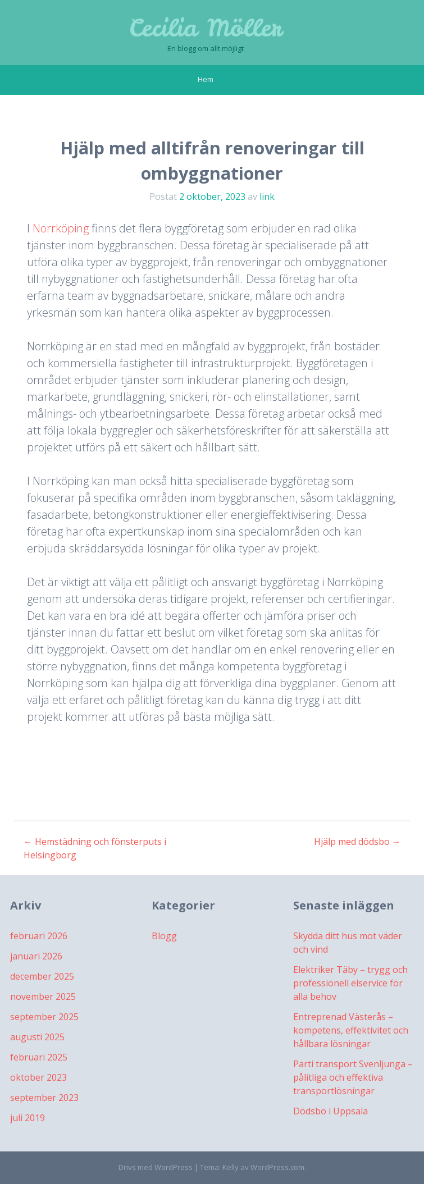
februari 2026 (38, 936)
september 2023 (44, 1097)
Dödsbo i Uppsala (330, 1111)
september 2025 (44, 1017)
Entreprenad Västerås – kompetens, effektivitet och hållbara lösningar (350, 1030)
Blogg (164, 936)
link (267, 196)
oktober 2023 (38, 1077)
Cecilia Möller (205, 28)
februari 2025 (38, 1057)
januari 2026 (36, 956)
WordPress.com (277, 1167)
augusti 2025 (37, 1037)
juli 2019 (27, 1118)
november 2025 (43, 996)
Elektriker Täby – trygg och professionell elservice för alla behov (350, 983)
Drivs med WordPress (155, 1167)
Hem (205, 79)
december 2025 (42, 976)
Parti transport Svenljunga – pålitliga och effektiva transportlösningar (353, 1077)
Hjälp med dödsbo (357, 841)
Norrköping (61, 228)
